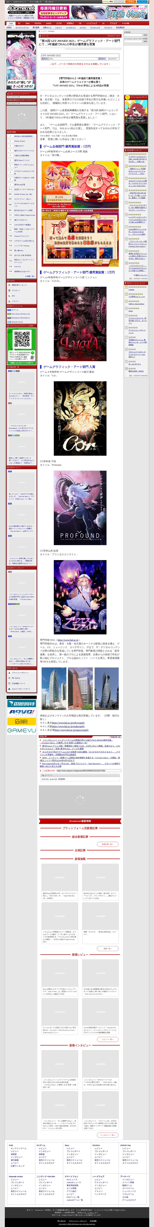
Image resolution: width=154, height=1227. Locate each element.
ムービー (83, 27)
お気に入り (119, 1)
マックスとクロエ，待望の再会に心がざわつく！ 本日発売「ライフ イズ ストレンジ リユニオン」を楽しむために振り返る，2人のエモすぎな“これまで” (21, 396)
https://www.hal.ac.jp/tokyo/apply (68, 723)
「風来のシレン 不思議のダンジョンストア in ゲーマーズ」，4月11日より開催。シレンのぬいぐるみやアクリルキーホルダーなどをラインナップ (138, 171)
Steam (131, 311)
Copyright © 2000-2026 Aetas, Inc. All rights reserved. (77, 1224)
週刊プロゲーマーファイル (24, 151)
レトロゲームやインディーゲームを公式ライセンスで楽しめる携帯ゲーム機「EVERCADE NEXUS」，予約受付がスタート (138, 219)
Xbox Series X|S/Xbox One (21, 314)
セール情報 (71, 1188)
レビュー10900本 (15, 18)
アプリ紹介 (71, 1191)
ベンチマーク (100, 1194)
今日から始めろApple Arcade (24, 215)
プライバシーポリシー (20, 672)
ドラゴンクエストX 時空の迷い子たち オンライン (138, 320)
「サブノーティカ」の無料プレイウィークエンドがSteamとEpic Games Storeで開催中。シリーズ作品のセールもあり (138, 244)
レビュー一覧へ (108, 1039)
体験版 (14, 1154)
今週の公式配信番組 (21, 155)
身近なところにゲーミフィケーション (24, 261)
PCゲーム (15, 310)
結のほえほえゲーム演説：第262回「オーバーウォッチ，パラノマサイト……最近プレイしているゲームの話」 (100, 895)
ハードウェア (91, 23)
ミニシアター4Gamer (21, 246)
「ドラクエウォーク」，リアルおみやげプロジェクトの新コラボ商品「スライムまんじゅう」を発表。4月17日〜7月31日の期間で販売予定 (138, 268)
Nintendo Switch (17, 322)
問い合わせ (49, 2)
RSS (8, 2)
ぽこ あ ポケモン (135, 364)
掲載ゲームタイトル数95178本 (21, 16)
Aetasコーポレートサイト (21, 689)
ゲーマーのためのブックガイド (24, 204)
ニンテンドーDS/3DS (46, 1176)
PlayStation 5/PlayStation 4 (21, 318)
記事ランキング (18, 1166)
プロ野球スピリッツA (137, 296)
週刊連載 (36, 27)
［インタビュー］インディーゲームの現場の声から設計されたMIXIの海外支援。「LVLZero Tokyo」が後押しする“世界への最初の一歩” (21, 597)
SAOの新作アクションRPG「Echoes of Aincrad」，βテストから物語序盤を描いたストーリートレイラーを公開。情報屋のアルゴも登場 (138, 232)
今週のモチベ (19, 146)
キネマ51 (17, 266)
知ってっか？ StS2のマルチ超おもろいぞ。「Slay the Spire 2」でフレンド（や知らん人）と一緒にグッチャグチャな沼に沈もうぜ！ (21, 496)
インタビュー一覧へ (107, 1135)
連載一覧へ (31, 276)
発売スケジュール (46, 1160)
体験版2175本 (28, 18)
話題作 (9, 27)
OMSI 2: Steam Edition (136, 304)
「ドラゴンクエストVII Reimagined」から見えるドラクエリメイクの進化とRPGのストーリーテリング (21, 428)
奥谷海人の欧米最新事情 (23, 136)
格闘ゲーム (127, 1185)
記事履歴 (130, 1)
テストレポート (101, 1182)
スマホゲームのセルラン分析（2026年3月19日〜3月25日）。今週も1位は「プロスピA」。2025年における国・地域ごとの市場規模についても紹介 (138, 159)
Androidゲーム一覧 (75, 1200)
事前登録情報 (72, 1185)
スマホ (59, 23)
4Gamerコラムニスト (21, 236)
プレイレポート (73, 1151)
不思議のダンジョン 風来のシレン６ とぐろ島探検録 (138, 342)
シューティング (129, 1191)
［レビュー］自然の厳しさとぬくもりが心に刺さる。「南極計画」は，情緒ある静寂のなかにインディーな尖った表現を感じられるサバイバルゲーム (21, 561)
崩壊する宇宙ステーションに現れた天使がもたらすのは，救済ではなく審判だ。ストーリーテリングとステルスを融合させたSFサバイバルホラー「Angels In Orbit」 (138, 256)
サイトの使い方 (36, 2)
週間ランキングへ (141, 275)
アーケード (125, 1176)
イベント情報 (128, 1182)
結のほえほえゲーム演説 (23, 210)
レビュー (58, 27)
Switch (48, 23)
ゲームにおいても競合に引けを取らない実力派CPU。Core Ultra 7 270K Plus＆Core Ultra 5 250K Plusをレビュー (59, 1030)
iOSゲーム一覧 (73, 1197)
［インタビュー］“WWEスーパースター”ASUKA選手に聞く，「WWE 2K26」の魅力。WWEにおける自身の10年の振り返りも (21, 629)
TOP (11, 23)
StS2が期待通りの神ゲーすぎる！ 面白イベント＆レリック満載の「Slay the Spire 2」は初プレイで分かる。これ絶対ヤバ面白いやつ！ (21, 528)
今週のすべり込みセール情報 (24, 179)
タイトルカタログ (46, 1163)
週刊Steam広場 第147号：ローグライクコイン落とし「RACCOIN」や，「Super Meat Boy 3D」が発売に (60, 895)
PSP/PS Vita (125, 1145)
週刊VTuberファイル (21, 160)
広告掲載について (18, 683)
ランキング (142, 1)
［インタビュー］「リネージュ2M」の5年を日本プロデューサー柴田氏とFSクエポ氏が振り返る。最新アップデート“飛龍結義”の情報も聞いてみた (100, 1124)
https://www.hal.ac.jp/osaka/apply (68, 726)
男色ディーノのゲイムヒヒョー (24, 166)
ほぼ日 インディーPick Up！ (24, 189)
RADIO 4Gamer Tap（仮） (23, 194)
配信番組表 (120, 27)
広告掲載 (93, 1221)
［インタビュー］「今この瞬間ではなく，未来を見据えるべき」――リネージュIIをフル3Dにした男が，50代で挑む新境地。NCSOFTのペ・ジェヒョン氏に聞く (21, 661)
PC (19, 23)
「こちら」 (90, 1212)
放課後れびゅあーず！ (22, 271)
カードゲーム (128, 1188)
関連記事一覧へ (116, 737)
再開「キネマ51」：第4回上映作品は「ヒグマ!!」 (100, 933)
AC (103, 23)
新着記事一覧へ (108, 844)
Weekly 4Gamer (19, 141)
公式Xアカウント (19, 2)
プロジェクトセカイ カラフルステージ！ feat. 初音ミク (137, 354)
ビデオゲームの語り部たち (24, 241)
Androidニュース (74, 1182)
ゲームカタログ (129, 1200)
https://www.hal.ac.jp (68, 640)
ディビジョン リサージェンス (137, 331)
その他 (125, 1197)
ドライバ (15, 301)
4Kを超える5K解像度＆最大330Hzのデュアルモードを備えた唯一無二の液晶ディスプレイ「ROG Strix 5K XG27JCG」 (100, 991)
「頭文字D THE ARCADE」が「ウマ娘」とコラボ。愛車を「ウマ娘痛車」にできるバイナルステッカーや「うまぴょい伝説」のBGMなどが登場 (138, 195)
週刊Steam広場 (19, 184)
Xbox (27, 23)
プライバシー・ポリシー (78, 1221)
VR (80, 23)
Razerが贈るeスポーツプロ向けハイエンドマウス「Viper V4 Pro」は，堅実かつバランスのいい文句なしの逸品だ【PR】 (60, 991)
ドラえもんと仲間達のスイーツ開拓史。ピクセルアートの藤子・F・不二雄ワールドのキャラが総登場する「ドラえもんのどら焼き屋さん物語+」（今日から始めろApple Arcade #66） (59, 937)
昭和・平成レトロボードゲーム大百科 (24, 230)
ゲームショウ (95, 27)
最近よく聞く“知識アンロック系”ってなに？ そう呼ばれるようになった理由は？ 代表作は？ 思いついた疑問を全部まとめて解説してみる (21, 460)
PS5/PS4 (38, 23)
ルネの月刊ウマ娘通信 (22, 225)
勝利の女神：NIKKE (136, 371)
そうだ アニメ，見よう (22, 199)
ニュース (53, 779)
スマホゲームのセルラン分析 (24, 172)
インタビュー (71, 27)
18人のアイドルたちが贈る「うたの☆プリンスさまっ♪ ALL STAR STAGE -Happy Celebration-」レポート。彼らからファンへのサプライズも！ (138, 183)
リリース (45, 779)
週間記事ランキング (19, 285)
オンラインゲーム (22, 27)
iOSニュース (72, 1179)
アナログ (113, 23)
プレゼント (108, 27)
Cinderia (131, 289)
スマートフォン (71, 1176)
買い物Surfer (18, 250)
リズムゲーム (128, 1194)
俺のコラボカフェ (21, 220)
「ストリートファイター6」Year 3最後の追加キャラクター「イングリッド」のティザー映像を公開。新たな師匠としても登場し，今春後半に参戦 (138, 207)
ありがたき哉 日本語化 (22, 255)
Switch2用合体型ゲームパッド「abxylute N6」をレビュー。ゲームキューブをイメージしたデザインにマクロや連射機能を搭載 (100, 1030)
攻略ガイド (47, 27)
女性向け (70, 23)
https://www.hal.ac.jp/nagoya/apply (71, 730)
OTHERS (61, 779)
